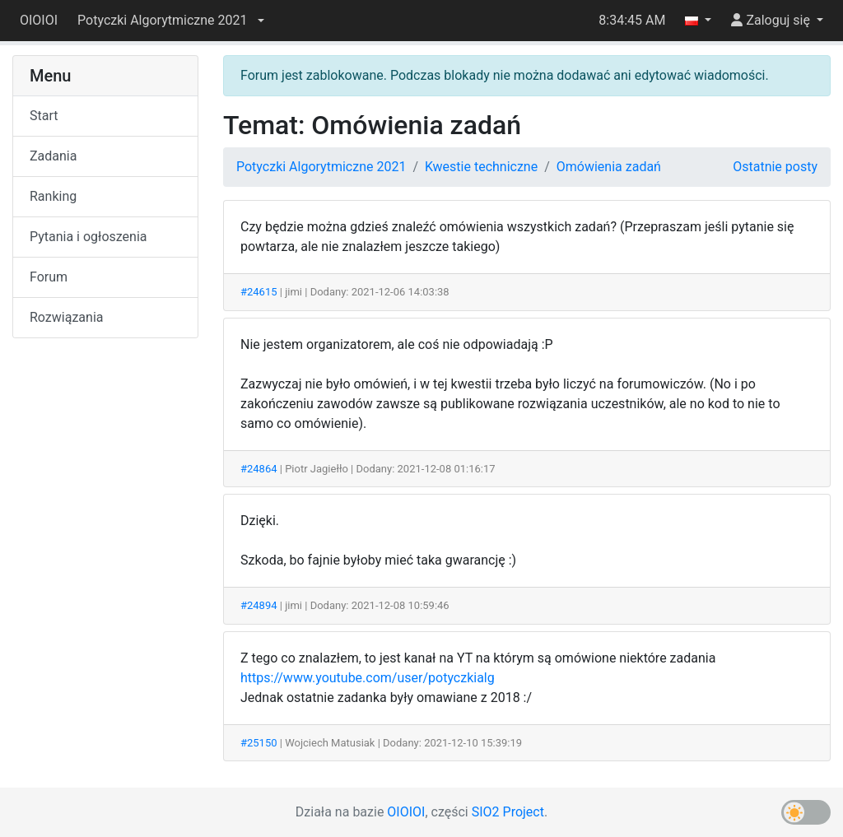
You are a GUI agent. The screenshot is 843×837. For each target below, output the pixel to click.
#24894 (258, 605)
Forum (49, 277)
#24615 (258, 292)
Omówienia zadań (609, 166)
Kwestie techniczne (481, 166)
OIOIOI (39, 20)
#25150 (258, 743)
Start (44, 115)
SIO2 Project (508, 812)
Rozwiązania (66, 317)
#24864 (258, 469)
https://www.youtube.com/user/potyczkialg (367, 678)
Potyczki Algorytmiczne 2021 (321, 166)
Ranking (53, 196)
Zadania (53, 156)
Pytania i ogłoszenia (88, 236)
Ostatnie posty (775, 166)
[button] (170, 20)
